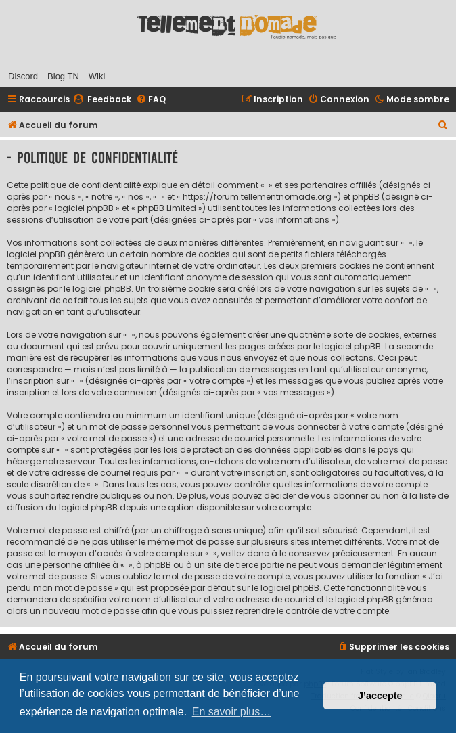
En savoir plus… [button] (231, 711)
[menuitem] (102, 100)
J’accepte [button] (380, 695)
